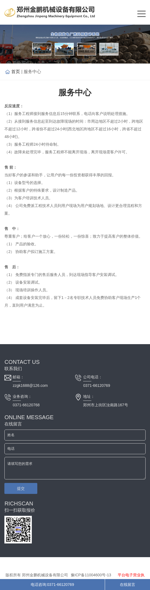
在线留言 (127, 584)
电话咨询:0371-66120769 (52, 584)
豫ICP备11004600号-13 (91, 575)
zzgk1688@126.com (30, 385)
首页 (15, 71)
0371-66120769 (96, 385)
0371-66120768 (26, 405)
